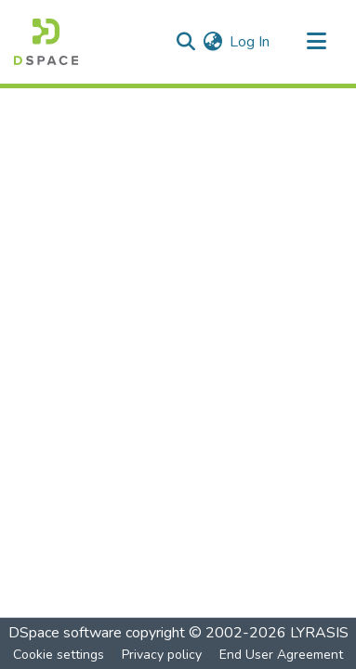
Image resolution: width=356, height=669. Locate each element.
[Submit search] (185, 42)
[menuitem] (212, 42)
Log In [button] (250, 42)
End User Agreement (281, 654)
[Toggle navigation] (316, 41)
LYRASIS (319, 633)
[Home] (46, 42)
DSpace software (65, 633)
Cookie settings (58, 654)
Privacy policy (162, 654)
